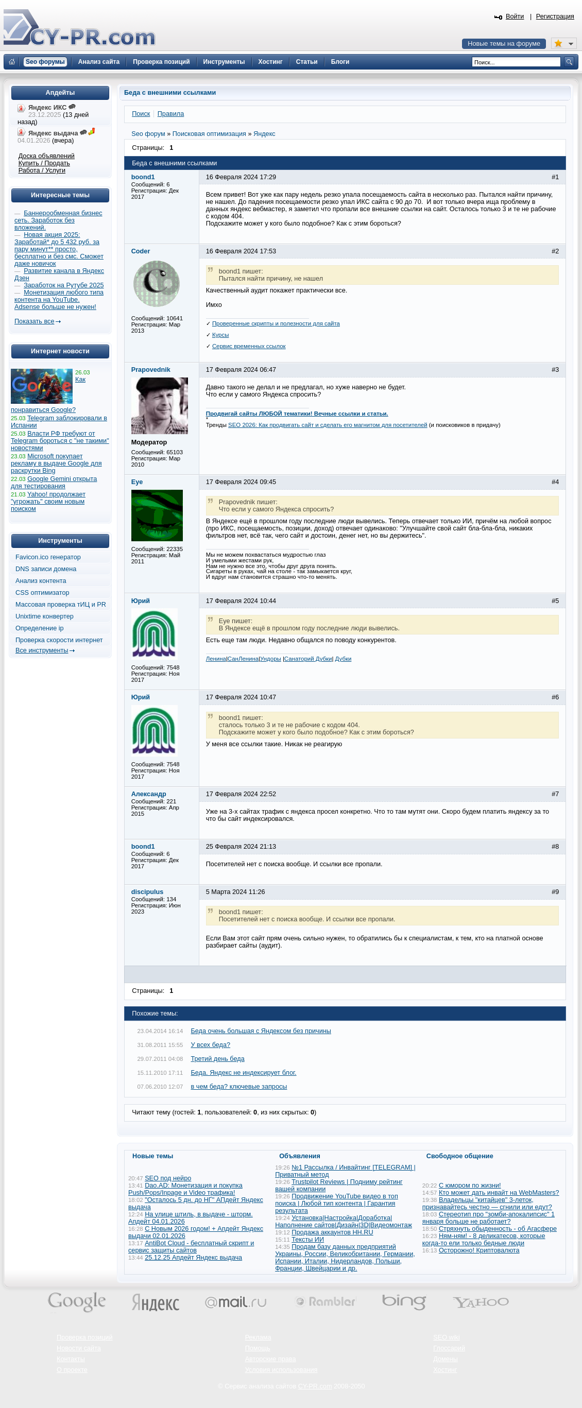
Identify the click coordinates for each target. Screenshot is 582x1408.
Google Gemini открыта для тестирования (54, 482)
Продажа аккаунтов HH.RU (332, 1232)
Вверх (520, 1372)
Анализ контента (40, 581)
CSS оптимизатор (42, 592)
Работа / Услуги (42, 170)
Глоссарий (449, 1348)
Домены (445, 1359)
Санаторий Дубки (308, 659)
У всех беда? (211, 1045)
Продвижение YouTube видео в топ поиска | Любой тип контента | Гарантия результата (336, 1203)
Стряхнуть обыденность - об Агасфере (498, 1228)
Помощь (257, 1348)
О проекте (72, 1369)
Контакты (71, 1359)
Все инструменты (41, 650)
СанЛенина (243, 659)
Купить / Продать (44, 163)
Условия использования (281, 1369)
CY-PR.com (315, 1386)
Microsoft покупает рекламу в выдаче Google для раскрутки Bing (56, 463)
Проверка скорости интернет (59, 640)
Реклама (258, 1337)
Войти (515, 16)
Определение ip (39, 628)
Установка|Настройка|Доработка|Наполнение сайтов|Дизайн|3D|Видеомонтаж (343, 1221)
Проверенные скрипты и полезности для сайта (276, 323)
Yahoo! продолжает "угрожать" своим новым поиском (48, 501)
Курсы (220, 335)
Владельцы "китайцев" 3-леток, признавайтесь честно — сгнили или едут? (487, 1203)
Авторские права (270, 1359)
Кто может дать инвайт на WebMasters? (499, 1192)
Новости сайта (79, 1348)
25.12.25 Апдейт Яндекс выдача (193, 1257)
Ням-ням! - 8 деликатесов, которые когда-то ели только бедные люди (483, 1239)
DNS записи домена (45, 569)
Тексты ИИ (308, 1239)
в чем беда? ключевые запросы (239, 1086)
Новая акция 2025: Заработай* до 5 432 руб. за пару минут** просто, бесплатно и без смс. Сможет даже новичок (59, 249)
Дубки (343, 659)
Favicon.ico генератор (48, 557)
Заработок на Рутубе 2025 (64, 285)
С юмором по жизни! (470, 1185)
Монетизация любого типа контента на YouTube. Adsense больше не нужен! (59, 300)
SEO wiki (446, 1337)
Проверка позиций (84, 1337)
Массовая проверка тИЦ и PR (60, 604)
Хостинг (445, 1369)
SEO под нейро (168, 1178)
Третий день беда (218, 1058)
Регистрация (555, 16)
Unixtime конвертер (44, 616)
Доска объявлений (47, 156)
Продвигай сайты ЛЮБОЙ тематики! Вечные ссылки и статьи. (297, 413)
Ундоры (270, 659)
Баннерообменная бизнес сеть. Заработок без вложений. (58, 220)
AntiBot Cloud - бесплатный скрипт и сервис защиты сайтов (191, 1247)
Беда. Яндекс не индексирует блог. (244, 1072)
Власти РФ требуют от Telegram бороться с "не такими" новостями (60, 441)
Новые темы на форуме (504, 43)
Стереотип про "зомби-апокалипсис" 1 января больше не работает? (488, 1218)
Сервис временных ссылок (249, 346)
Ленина (216, 659)
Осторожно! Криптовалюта (479, 1250)
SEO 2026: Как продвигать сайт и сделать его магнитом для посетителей (327, 425)
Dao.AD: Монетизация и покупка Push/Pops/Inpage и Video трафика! (185, 1189)
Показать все (34, 321)
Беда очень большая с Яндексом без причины (261, 1031)
